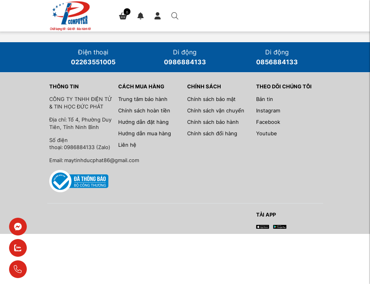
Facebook (268, 122)
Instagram (268, 111)
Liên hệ (127, 145)
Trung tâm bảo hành (142, 99)
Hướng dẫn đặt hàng (143, 122)
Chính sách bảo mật (211, 99)
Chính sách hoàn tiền (144, 111)
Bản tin (264, 99)
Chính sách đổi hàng (212, 133)
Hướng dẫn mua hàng (144, 133)
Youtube (266, 133)
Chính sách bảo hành (213, 122)
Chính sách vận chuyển (215, 111)
